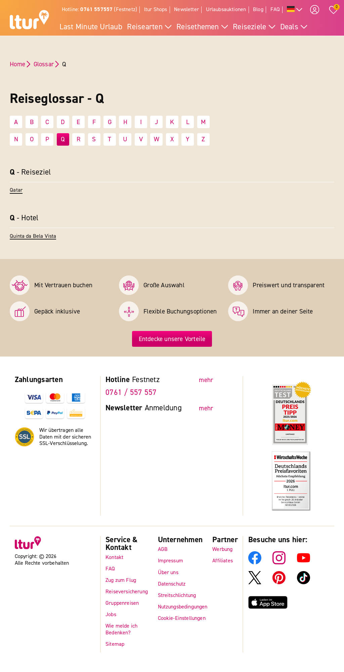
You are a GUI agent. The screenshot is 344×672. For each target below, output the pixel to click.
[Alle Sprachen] (295, 10)
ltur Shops (155, 9)
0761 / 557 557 (131, 393)
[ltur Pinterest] (279, 582)
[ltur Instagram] (279, 562)
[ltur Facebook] (254, 562)
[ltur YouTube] (303, 562)
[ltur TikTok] (303, 582)
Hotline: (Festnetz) (99, 9)
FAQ (275, 9)
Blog (258, 9)
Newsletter (186, 9)
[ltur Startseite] (29, 20)
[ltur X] (254, 582)
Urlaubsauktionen (226, 9)
